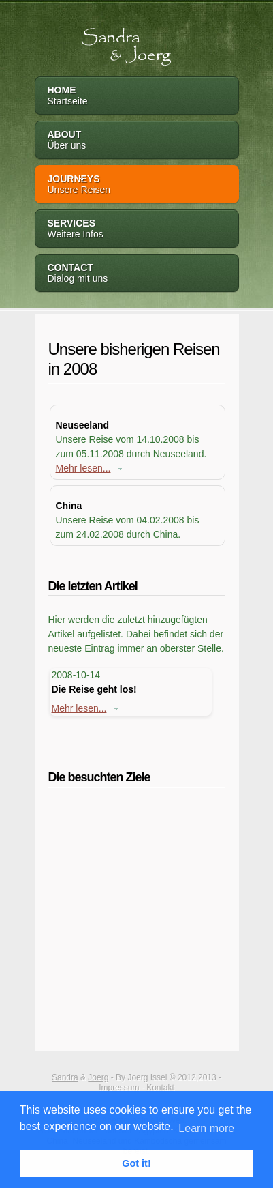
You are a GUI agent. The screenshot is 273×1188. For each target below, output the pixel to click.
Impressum (119, 1087)
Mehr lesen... (89, 468)
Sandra (65, 1077)
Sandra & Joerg (108, 40)
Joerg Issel (147, 1077)
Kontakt (160, 1087)
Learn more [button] (206, 1128)
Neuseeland (83, 425)
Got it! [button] (136, 1163)
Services (137, 230)
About (137, 141)
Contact (137, 274)
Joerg (98, 1077)
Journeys (137, 185)
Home (137, 96)
